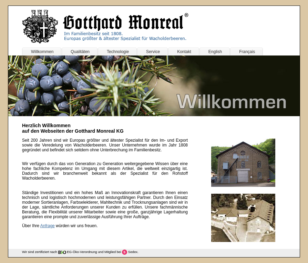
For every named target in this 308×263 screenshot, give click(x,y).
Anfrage (47, 225)
